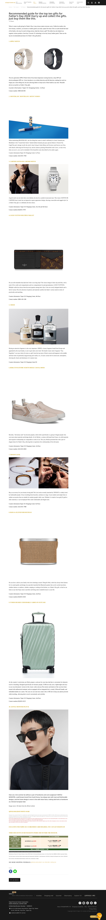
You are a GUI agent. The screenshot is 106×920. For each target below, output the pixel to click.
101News (23, 7)
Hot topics (16, 7)
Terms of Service (92, 906)
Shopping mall (48, 895)
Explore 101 (78, 895)
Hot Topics (34, 2)
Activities (39, 895)
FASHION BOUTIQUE (62, 2)
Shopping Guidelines (77, 906)
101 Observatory (19, 2)
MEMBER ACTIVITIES (52, 2)
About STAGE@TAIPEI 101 (64, 906)
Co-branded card (80, 2)
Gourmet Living (71, 2)
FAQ (85, 906)
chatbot (96, 916)
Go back (15, 880)
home (10, 7)
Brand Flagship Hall (27, 2)
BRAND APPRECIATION (42, 2)
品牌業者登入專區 (89, 895)
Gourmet (58, 895)
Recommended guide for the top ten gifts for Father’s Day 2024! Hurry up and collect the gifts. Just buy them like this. (58, 7)
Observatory (68, 895)
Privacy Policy (93, 909)
